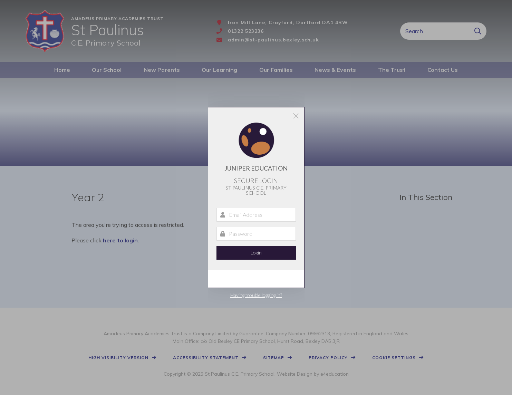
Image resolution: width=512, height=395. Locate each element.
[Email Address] (256, 215)
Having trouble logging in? (256, 295)
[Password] (256, 234)
